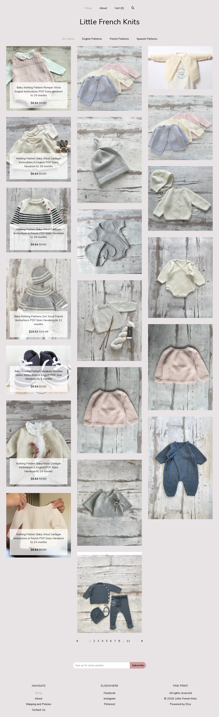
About (103, 8)
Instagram (110, 699)
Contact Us (38, 710)
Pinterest (109, 704)
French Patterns (119, 39)
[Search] (133, 8)
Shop (88, 8)
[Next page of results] (142, 641)
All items (68, 39)
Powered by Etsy (180, 704)
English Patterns (92, 39)
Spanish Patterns (147, 39)
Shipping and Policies (38, 704)
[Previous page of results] (77, 641)
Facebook (109, 693)
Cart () (119, 8)
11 (128, 641)
